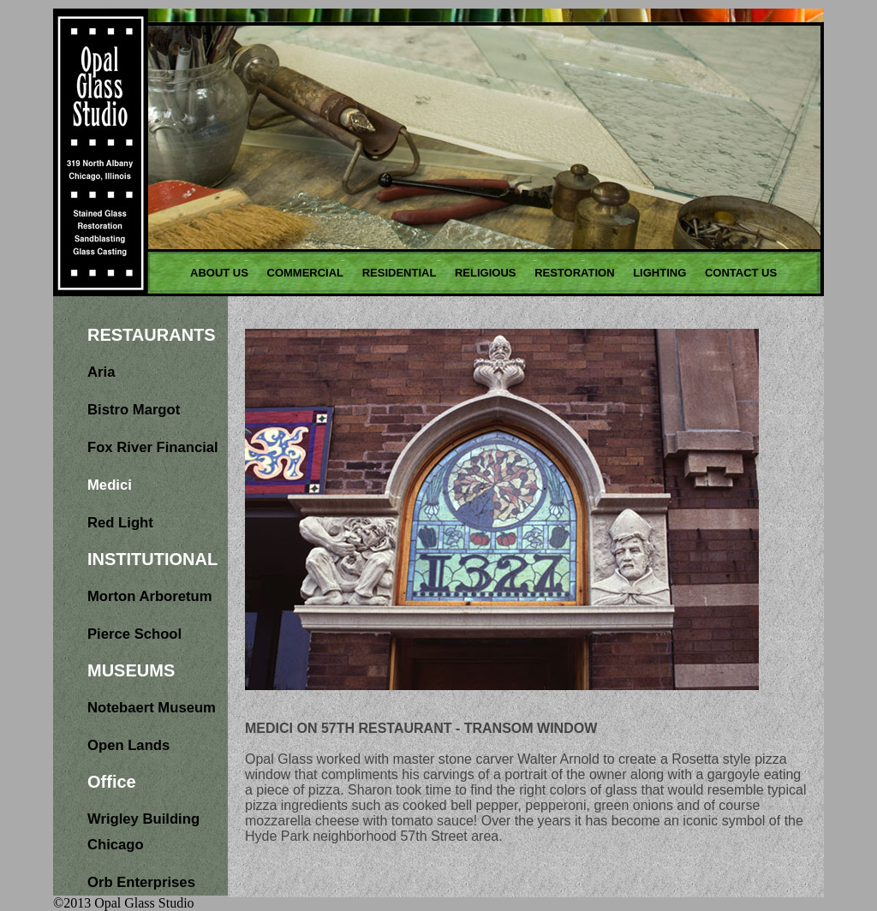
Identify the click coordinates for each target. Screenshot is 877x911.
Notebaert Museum (151, 708)
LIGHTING (659, 272)
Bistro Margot (133, 410)
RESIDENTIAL (399, 272)
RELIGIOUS (485, 272)
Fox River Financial (152, 447)
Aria (101, 372)
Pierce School (134, 634)
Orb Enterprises (141, 882)
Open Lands (128, 745)
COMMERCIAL (305, 272)
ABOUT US (219, 272)
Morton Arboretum (149, 596)
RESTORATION (574, 272)
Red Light (120, 523)
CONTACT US (741, 272)
